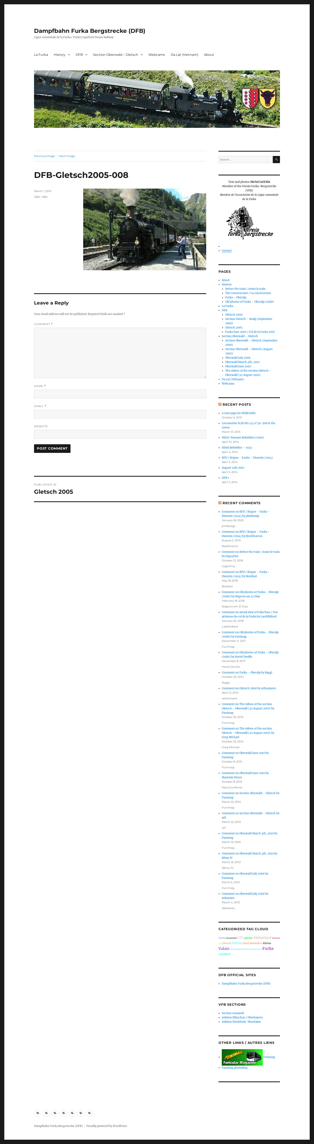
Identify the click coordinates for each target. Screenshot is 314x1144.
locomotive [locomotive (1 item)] (231, 938)
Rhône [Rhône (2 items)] (267, 943)
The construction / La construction (248, 293)
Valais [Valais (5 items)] (223, 948)
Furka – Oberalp (235, 297)
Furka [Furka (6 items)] (267, 948)
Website (41, 426)
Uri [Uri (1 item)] (219, 943)
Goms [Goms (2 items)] (222, 937)
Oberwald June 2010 (238, 366)
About (209, 55)
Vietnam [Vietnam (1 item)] (276, 938)
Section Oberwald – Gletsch (115, 55)
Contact (227, 250)
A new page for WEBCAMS (239, 413)
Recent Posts (237, 405)
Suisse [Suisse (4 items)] (237, 943)
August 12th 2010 (233, 468)
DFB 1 (225, 478)
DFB (79, 55)
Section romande (233, 1013)
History (59, 55)
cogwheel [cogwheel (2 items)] (224, 954)
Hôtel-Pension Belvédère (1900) (243, 437)
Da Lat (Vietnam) (184, 55)
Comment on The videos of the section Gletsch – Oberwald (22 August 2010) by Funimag (248, 708)
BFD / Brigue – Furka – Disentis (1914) (247, 457)
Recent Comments (242, 503)
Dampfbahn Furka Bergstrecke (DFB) (89, 30)
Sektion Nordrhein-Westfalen (241, 1022)
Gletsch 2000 (233, 314)
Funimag (248, 1057)
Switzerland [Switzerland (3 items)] (262, 938)
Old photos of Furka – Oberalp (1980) (249, 301)
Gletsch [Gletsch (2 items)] (226, 943)
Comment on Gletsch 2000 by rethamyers (249, 688)
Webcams (156, 55)
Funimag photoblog (235, 1068)
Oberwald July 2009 (237, 358)
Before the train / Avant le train (245, 289)
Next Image (67, 156)
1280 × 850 (41, 196)
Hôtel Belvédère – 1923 (237, 447)
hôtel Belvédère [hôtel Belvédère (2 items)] (252, 943)
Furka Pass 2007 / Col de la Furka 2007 (250, 332)
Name (40, 386)
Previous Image (44, 156)
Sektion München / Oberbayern (242, 1017)
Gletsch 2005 (233, 327)
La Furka (41, 55)
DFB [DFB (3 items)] (241, 938)
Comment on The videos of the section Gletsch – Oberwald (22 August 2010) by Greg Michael (248, 733)
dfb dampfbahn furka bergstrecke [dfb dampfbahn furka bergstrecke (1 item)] (246, 949)
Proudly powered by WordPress (106, 1126)
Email (40, 406)
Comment (43, 324)
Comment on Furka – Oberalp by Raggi (247, 672)
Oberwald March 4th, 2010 (242, 362)
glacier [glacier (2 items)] (248, 937)
